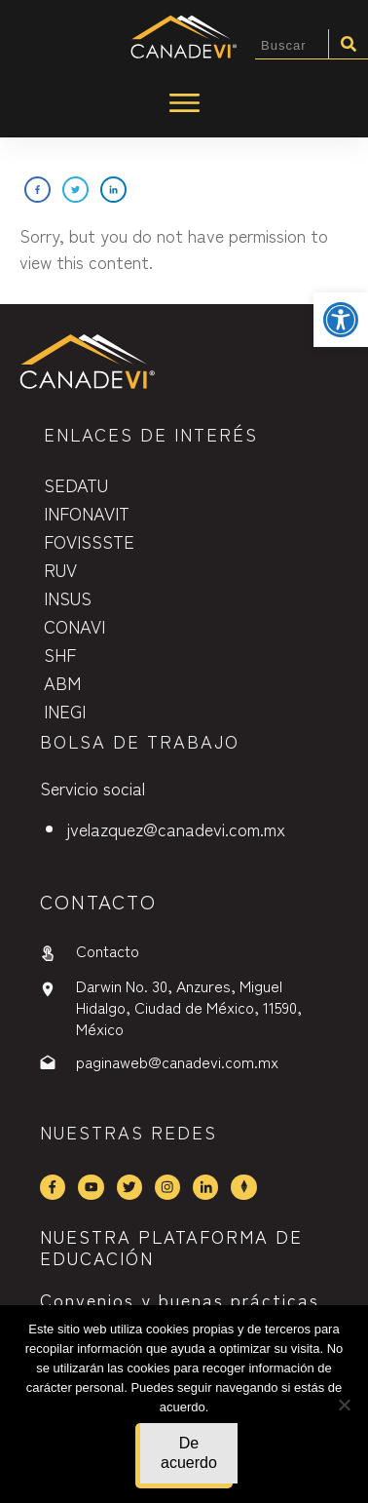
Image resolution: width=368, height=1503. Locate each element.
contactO (98, 901)
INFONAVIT (86, 512)
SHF (60, 654)
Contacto (107, 950)
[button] (340, 319)
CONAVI (74, 625)
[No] (343, 1404)
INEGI (65, 710)
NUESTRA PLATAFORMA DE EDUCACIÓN (171, 1246)
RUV (60, 569)
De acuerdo (189, 1453)
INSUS (68, 597)
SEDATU (76, 484)
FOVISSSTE (89, 541)
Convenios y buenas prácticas (179, 1299)
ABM (62, 682)
